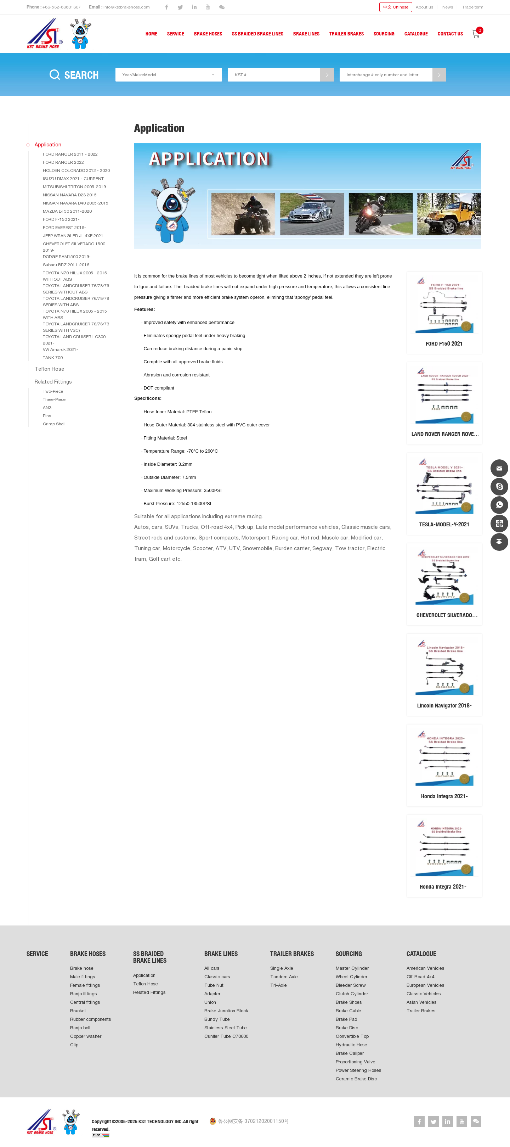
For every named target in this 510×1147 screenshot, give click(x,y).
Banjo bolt (80, 1027)
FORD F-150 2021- (61, 219)
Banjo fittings (83, 993)
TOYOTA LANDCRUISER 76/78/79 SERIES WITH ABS (76, 301)
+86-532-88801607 (61, 7)
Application (48, 144)
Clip (74, 1044)
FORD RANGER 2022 (63, 162)
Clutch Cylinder (352, 993)
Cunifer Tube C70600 (226, 1036)
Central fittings (85, 1002)
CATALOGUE (416, 34)
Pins (47, 415)
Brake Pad (346, 1019)
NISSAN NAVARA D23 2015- (70, 194)
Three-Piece (54, 399)
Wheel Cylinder (351, 976)
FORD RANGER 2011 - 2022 (70, 154)
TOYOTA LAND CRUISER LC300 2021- (74, 340)
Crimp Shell (54, 423)
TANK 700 (53, 357)
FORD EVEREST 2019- (64, 227)
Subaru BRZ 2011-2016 (66, 264)
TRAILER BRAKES (346, 34)
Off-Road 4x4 (420, 976)
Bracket (78, 1010)
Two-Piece (53, 391)
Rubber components (90, 1019)
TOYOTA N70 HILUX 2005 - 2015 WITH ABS (75, 314)
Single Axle (281, 968)
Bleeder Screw (351, 985)
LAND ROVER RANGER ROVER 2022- (444, 437)
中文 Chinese (395, 7)
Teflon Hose (49, 369)
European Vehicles (425, 985)
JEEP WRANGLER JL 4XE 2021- (74, 235)
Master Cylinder (352, 968)
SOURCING (384, 34)
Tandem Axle (284, 976)
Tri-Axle (278, 985)
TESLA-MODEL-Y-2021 (444, 524)
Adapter (212, 993)
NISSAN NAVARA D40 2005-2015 (75, 203)
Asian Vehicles (422, 1002)
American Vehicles (425, 968)
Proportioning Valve (355, 1061)
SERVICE (175, 34)
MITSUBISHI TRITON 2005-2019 (74, 186)
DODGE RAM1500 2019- (67, 256)
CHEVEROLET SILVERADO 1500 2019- (74, 247)
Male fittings (82, 976)
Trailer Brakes (421, 1010)
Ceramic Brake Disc (356, 1078)
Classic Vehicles (424, 993)
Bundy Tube (217, 1019)
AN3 (47, 407)
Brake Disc (347, 1027)
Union (210, 1002)
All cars (212, 968)
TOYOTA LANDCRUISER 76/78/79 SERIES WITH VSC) (76, 327)
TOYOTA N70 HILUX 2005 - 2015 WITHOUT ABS (75, 276)
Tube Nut (213, 985)
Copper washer (85, 1036)
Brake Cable (348, 1010)
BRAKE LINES (306, 34)
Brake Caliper (350, 1053)
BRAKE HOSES (208, 34)
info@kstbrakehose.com (126, 7)
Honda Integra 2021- (444, 796)
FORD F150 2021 (444, 343)
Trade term (472, 7)
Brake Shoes (349, 1002)
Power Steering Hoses (358, 1070)
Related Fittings (53, 382)
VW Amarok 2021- (60, 349)
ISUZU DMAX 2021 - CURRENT (73, 178)
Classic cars (217, 976)
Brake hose (82, 968)
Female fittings (85, 985)
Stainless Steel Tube (225, 1027)
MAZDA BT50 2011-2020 (67, 211)
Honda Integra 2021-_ (444, 886)
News (447, 7)
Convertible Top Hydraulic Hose (352, 1040)
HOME (151, 34)
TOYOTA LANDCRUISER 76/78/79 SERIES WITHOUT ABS (76, 289)
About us (424, 7)
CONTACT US (450, 34)
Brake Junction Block (226, 1010)
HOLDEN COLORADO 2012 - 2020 (76, 170)
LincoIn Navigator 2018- (444, 705)
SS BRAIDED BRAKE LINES (257, 34)
